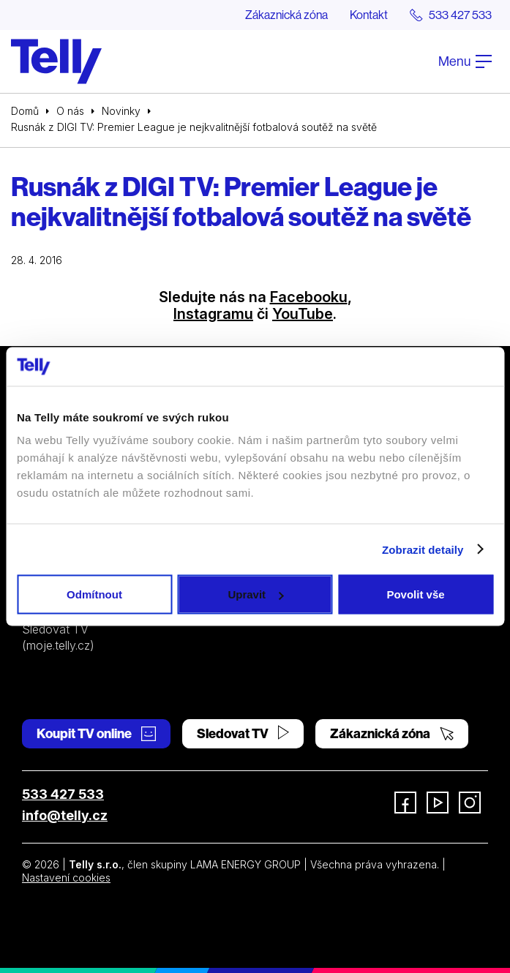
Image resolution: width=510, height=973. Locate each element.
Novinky (121, 111)
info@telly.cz (65, 815)
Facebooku (309, 297)
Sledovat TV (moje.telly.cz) (58, 637)
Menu (465, 61)
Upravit (255, 594)
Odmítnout (94, 594)
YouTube (302, 314)
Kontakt (369, 14)
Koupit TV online (96, 733)
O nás (70, 111)
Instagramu (213, 314)
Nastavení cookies (66, 877)
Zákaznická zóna (286, 14)
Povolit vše (415, 594)
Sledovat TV (243, 733)
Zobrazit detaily (423, 549)
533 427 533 (63, 794)
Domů (25, 111)
